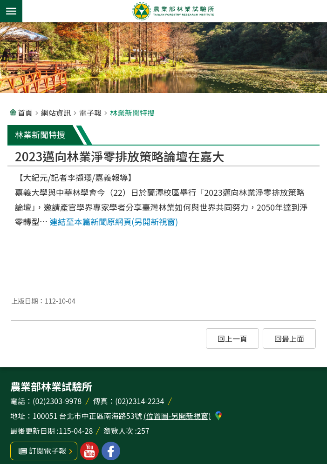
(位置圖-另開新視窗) (177, 415)
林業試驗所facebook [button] (111, 451)
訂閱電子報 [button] (47, 450)
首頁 (25, 112)
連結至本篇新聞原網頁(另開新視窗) (113, 221)
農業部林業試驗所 (173, 11)
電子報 (90, 112)
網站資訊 (56, 112)
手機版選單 (11, 11)
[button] (232, 338)
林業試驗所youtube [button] (89, 451)
